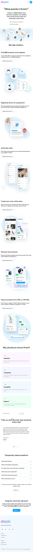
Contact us (16, 490)
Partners (2, 540)
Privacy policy (4, 544)
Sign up (16, 510)
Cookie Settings (26, 549)
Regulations (3, 542)
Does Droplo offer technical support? (16, 475)
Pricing (2, 533)
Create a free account (8, 61)
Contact (3, 537)
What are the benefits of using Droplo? (16, 465)
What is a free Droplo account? (16, 478)
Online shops (3, 535)
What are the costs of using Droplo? (16, 471)
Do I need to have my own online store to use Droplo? (16, 468)
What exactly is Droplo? (16, 461)
